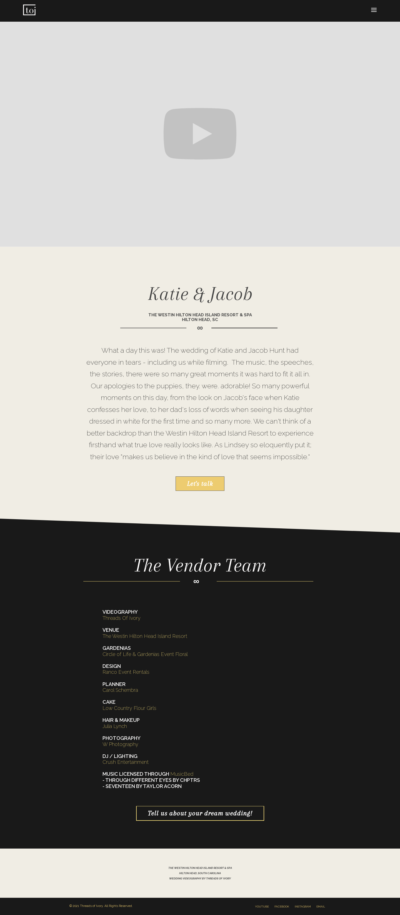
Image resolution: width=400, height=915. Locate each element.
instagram (303, 906)
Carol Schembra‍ (120, 690)
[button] (373, 9)
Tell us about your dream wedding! (200, 813)
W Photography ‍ (120, 744)
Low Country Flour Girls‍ (129, 708)
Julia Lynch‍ (114, 726)
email (320, 906)
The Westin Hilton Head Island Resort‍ (144, 636)
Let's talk (200, 484)
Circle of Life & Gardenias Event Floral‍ (145, 654)
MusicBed (181, 774)
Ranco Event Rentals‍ (125, 672)
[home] (29, 11)
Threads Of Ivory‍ (121, 618)
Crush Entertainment (125, 762)
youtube (262, 906)
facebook (281, 906)
